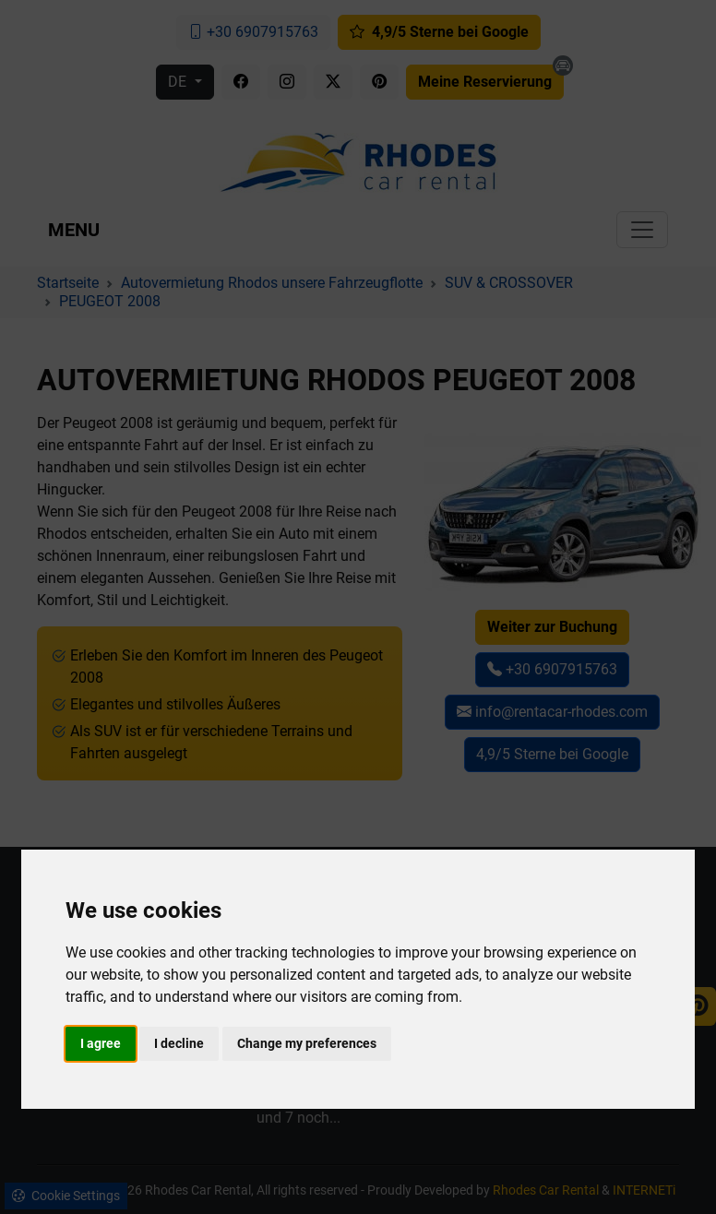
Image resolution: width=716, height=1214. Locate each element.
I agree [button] (100, 1043)
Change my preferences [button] (306, 1043)
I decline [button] (179, 1043)
